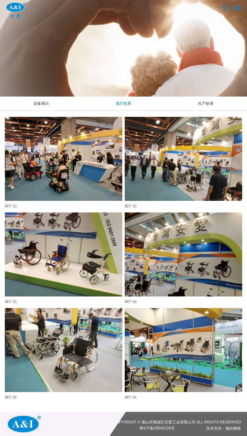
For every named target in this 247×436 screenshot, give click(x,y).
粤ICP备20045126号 (157, 428)
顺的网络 (233, 428)
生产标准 (205, 103)
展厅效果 (123, 103)
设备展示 (41, 103)
